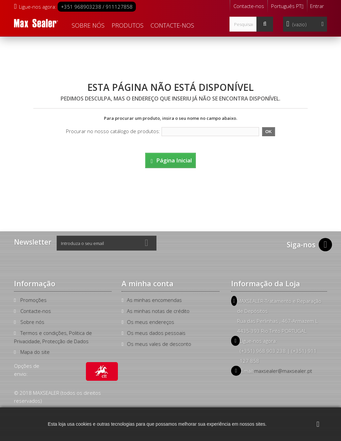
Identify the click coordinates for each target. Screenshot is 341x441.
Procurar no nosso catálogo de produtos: (113, 131)
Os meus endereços (150, 322)
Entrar (317, 6)
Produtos (128, 25)
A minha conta (147, 283)
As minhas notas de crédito (158, 311)
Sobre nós (88, 25)
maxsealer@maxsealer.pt (283, 370)
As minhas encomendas (154, 300)
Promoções (33, 300)
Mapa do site (35, 351)
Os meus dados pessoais (156, 333)
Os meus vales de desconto (159, 343)
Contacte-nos (248, 6)
